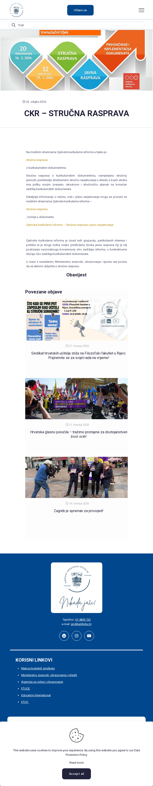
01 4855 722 (83, 619)
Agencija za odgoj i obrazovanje (42, 681)
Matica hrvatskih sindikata (38, 668)
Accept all (76, 774)
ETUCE (25, 688)
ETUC (25, 702)
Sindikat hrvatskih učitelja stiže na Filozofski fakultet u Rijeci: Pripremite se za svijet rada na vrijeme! (78, 355)
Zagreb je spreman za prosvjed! (78, 511)
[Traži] (76, 25)
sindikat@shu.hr (81, 624)
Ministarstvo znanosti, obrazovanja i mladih (49, 675)
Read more (76, 762)
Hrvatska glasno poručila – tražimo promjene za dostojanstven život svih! (78, 434)
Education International (36, 695)
